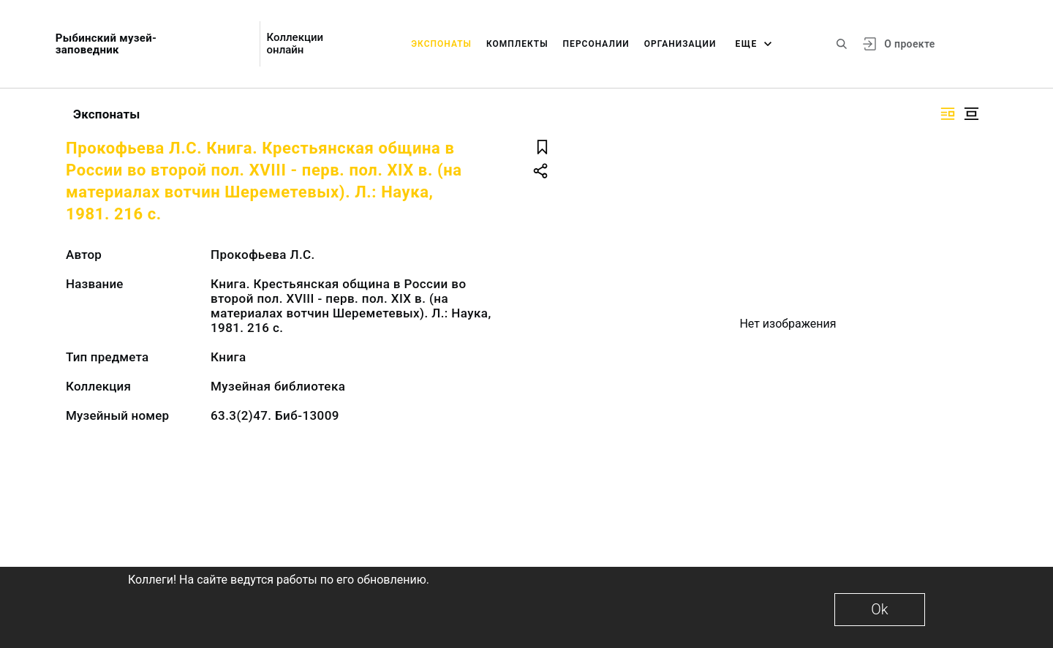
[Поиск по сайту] (841, 43)
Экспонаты (441, 44)
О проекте (909, 44)
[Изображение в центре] (971, 113)
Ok (879, 609)
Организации (680, 44)
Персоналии (596, 44)
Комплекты (517, 44)
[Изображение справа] (947, 113)
